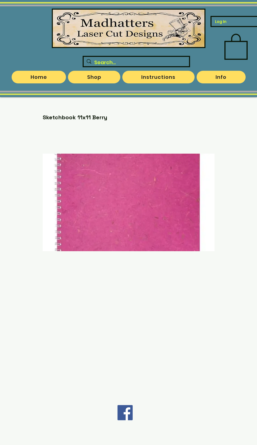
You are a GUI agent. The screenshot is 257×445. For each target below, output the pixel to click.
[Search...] (136, 62)
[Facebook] (125, 412)
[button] (236, 46)
